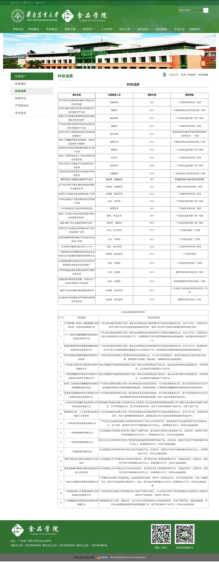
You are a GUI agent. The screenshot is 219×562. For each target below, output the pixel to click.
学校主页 (17, 3)
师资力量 (71, 29)
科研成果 (203, 74)
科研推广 (90, 29)
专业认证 (179, 29)
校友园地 (163, 29)
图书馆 (42, 3)
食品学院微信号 (184, 547)
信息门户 (30, 3)
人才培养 (108, 29)
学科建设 (53, 29)
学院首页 (18, 29)
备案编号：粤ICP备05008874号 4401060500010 (121, 557)
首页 (183, 74)
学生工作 (126, 29)
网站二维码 (161, 547)
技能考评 (196, 29)
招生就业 (144, 29)
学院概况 (35, 29)
